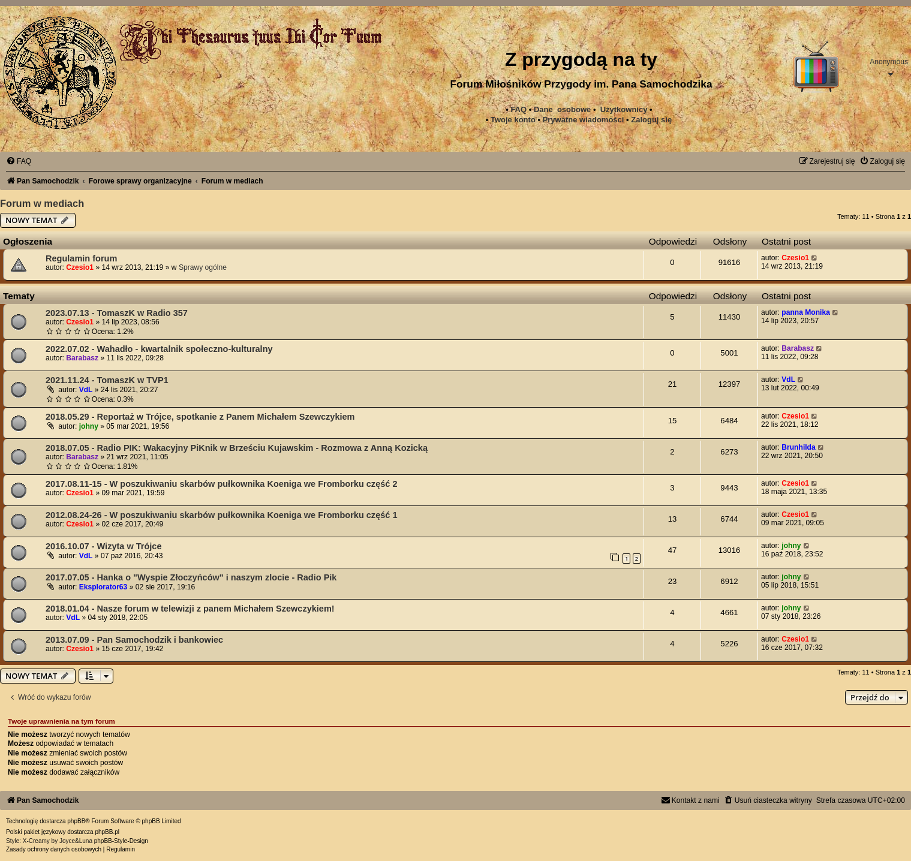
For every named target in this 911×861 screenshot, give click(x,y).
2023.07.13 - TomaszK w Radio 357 (117, 313)
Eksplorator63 (103, 587)
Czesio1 (80, 267)
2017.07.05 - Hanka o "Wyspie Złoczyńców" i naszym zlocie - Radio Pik (191, 577)
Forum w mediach (42, 203)
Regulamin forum (81, 258)
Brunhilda (798, 447)
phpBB (76, 821)
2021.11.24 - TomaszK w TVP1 (107, 380)
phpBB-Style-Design (121, 841)
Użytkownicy (624, 109)
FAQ (518, 109)
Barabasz (82, 358)
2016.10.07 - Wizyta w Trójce (104, 546)
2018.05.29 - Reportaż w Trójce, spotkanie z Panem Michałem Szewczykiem (200, 417)
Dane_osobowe (562, 109)
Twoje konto (513, 119)
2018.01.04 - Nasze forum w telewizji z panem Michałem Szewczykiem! (190, 608)
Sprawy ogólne (203, 267)
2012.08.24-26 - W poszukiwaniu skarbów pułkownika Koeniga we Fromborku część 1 (221, 515)
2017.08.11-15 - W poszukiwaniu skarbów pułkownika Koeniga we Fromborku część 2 (221, 484)
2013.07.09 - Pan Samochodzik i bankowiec (134, 640)
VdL (86, 390)
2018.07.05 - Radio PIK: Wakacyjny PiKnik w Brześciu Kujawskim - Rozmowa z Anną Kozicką (237, 448)
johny (88, 426)
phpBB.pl (107, 832)
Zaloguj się (651, 119)
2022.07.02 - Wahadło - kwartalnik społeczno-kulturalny (159, 349)
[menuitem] (583, 120)
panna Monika (805, 312)
